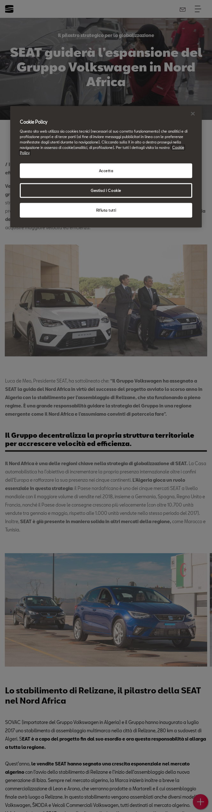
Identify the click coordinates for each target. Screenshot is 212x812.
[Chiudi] (193, 114)
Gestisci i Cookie (106, 190)
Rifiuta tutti (106, 210)
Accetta (106, 170)
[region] (106, 167)
